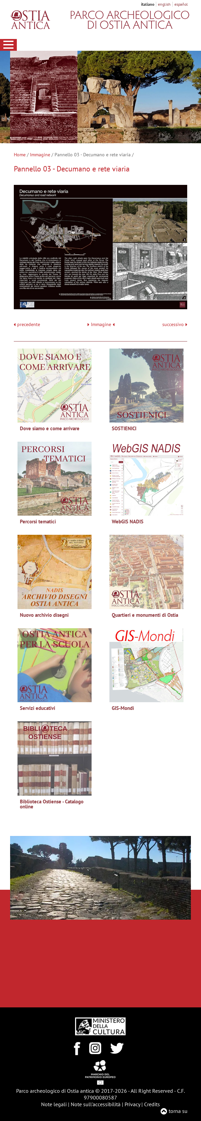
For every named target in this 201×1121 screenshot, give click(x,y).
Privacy (132, 1104)
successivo (174, 324)
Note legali (54, 1104)
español (181, 4)
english (164, 4)
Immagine (40, 155)
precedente (28, 324)
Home (20, 155)
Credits (152, 1104)
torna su (178, 1111)
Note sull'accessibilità (96, 1104)
